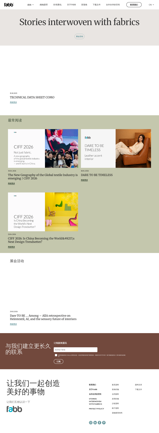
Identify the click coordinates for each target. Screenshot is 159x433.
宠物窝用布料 (117, 413)
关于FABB (71, 4)
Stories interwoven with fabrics (95, 401)
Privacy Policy (96, 408)
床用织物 (115, 398)
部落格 (84, 4)
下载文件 (97, 4)
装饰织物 (115, 389)
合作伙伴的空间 (113, 4)
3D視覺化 (57, 4)
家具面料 (115, 384)
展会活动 (79, 36)
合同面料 (115, 394)
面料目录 (138, 384)
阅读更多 (13, 102)
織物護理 (44, 4)
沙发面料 (115, 403)
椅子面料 (115, 408)
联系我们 (134, 4)
